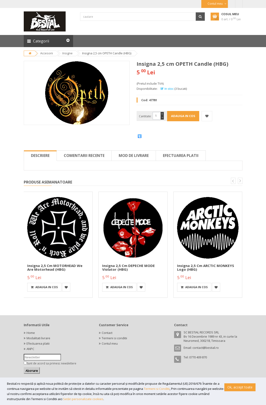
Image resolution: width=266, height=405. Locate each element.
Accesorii (46, 53)
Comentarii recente (84, 155)
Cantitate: (145, 116)
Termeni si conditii (114, 338)
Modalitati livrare (38, 338)
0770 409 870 (198, 357)
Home (31, 333)
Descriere (40, 155)
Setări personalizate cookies (83, 399)
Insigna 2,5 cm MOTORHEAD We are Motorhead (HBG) (54, 267)
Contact (107, 333)
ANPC (30, 349)
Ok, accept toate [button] (240, 387)
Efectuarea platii (181, 155)
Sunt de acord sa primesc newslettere (51, 363)
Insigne (67, 53)
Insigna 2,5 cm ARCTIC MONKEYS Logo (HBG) (205, 267)
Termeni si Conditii (157, 389)
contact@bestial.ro (205, 348)
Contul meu (110, 343)
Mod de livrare (134, 155)
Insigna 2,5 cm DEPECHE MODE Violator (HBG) (128, 267)
